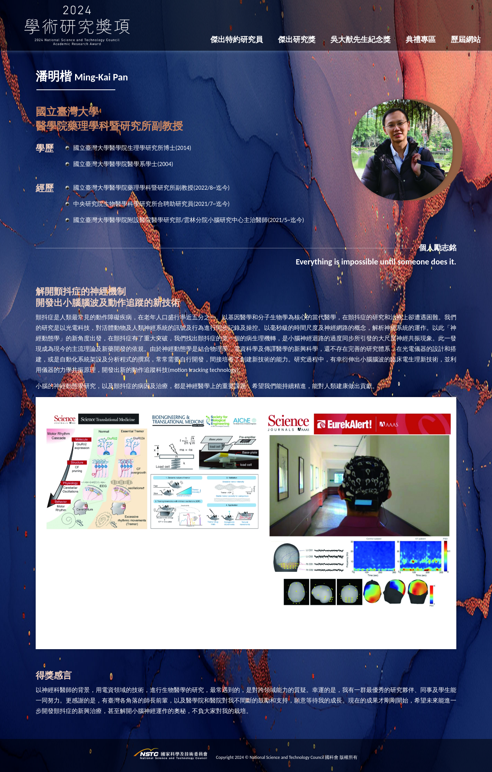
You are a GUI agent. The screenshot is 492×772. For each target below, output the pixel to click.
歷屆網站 (466, 39)
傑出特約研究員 (236, 39)
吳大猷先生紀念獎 (361, 39)
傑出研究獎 (296, 39)
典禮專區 (421, 39)
